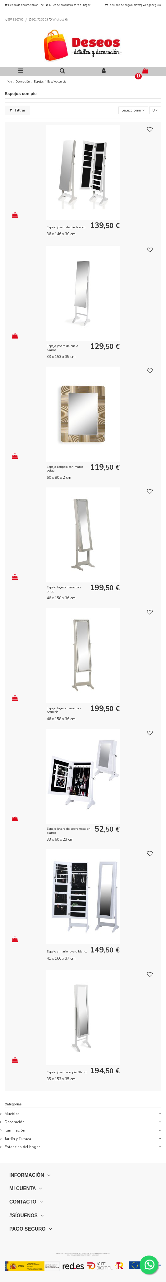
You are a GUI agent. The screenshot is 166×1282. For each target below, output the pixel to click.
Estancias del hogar (22, 1146)
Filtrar (17, 110)
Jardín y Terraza (18, 1138)
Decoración (15, 1121)
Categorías (13, 1104)
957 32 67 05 (15, 19)
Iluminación (15, 1130)
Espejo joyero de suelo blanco (62, 348)
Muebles (12, 1113)
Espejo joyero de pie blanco (66, 227)
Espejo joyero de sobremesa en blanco (68, 830)
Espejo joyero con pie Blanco (67, 1072)
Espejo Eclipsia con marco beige (65, 468)
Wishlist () (58, 19)
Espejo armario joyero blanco (67, 951)
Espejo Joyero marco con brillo (64, 589)
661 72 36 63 (39, 19)
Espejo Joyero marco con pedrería (64, 710)
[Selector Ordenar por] (133, 110)
